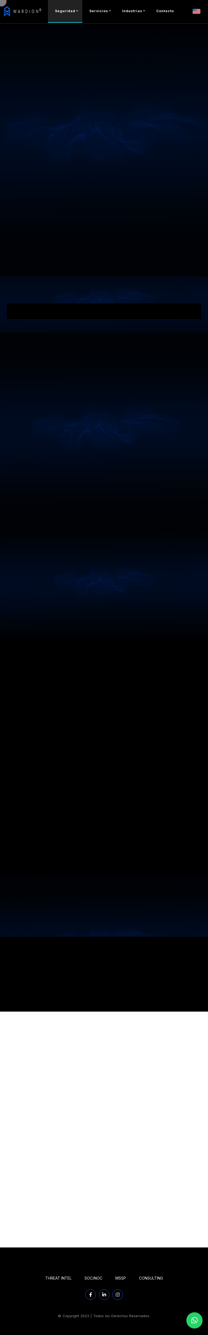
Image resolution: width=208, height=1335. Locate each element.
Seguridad (65, 11)
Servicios (98, 11)
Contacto (165, 11)
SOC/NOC (93, 1278)
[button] (194, 1320)
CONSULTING (151, 1278)
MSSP (120, 1278)
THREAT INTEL (58, 1278)
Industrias (132, 11)
